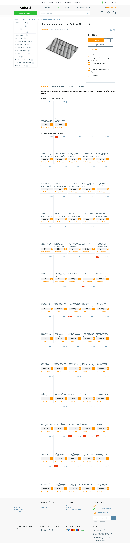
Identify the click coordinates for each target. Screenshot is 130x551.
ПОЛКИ (25, 29)
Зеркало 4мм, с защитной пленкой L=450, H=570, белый (100, 491)
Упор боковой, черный (85, 246)
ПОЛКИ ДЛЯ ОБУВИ (22, 50)
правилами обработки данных (107, 530)
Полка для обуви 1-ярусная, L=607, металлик (100, 308)
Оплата (68, 515)
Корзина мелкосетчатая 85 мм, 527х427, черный (46, 217)
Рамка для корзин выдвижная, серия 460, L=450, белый (86, 461)
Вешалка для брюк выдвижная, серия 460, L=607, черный (73, 186)
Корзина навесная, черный (86, 429)
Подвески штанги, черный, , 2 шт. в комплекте (73, 155)
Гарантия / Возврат (19, 519)
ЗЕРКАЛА (19, 57)
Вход (41, 513)
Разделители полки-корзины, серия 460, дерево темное (87, 339)
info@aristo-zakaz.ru (103, 520)
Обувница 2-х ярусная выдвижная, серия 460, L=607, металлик (73, 339)
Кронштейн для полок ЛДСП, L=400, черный (86, 491)
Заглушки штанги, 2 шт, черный (86, 216)
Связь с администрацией (73, 517)
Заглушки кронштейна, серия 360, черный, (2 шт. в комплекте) (73, 217)
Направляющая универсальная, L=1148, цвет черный (73, 369)
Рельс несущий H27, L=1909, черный (100, 185)
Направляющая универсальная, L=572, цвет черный (46, 308)
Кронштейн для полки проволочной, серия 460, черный (87, 155)
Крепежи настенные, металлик (74, 399)
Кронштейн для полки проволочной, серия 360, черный (101, 247)
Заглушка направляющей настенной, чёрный (86, 278)
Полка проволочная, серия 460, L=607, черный (101, 155)
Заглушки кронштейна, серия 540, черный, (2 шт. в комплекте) (60, 217)
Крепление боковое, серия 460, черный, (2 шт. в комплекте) (74, 430)
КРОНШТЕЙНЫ (21, 26)
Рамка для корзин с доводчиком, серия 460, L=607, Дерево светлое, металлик (73, 491)
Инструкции (17, 515)
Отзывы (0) (82, 86)
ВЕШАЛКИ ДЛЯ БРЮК (23, 47)
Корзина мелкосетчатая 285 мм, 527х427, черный (87, 369)
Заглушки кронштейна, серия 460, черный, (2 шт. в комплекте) (60, 186)
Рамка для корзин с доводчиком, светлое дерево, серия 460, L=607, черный (101, 400)
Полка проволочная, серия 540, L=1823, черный (60, 120)
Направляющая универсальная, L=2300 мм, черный (100, 217)
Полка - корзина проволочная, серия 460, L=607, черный (46, 186)
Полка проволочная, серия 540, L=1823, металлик (60, 308)
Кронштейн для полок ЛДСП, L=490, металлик (46, 339)
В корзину (96, 40)
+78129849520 (99, 513)
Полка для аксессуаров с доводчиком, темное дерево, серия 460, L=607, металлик (47, 369)
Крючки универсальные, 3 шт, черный (46, 278)
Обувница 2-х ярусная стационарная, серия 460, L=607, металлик (87, 308)
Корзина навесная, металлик (100, 429)
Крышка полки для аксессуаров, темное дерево (101, 339)
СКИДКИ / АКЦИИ (18, 517)
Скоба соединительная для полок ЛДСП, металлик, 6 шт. (60, 339)
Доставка (71, 86)
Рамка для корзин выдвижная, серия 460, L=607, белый (100, 461)
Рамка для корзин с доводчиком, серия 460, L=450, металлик (60, 400)
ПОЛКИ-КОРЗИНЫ (22, 44)
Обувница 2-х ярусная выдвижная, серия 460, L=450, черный (73, 461)
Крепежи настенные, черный (87, 399)
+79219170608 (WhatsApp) (104, 516)
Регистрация (43, 515)
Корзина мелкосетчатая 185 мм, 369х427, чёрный (60, 461)
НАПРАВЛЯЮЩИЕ (22, 23)
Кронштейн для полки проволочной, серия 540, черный (46, 120)
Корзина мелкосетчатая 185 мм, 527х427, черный (46, 155)
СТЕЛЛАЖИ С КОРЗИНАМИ (24, 63)
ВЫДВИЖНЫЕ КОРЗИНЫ (24, 41)
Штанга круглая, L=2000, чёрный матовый (45, 461)
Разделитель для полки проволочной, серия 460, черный (46, 430)
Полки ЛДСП (21, 38)
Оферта (16, 513)
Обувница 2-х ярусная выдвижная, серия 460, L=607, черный (101, 278)
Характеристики (58, 86)
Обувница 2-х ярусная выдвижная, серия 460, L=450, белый (60, 491)
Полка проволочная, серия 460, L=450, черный (87, 186)
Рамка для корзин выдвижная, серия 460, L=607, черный (59, 155)
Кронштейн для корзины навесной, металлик (59, 430)
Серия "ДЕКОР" (22, 35)
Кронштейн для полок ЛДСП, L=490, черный (59, 278)
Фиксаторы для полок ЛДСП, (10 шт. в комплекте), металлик (74, 247)
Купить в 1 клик (100, 45)
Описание (44, 86)
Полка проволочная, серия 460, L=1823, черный (60, 369)
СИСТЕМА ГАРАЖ (21, 66)
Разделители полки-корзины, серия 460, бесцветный (73, 308)
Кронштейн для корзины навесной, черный (73, 278)
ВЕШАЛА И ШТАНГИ (22, 54)
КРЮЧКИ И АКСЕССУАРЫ (24, 60)
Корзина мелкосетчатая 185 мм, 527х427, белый (59, 247)
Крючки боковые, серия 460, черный (100, 368)
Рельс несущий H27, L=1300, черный (46, 246)
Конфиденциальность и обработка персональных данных (24, 522)
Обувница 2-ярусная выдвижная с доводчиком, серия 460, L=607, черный (46, 491)
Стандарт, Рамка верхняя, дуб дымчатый (45, 400)
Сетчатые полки (22, 32)
